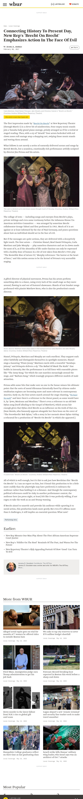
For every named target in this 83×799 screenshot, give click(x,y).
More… (20, 567)
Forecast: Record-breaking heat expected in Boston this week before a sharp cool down (61, 674)
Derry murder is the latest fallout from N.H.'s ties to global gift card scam (19, 714)
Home (5, 26)
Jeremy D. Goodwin (14, 47)
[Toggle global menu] (5, 4)
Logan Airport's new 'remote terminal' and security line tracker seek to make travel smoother (61, 714)
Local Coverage (14, 26)
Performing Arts (11, 519)
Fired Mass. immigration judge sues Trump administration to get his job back (20, 674)
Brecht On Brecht (42, 123)
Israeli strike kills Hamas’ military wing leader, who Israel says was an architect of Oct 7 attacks (60, 754)
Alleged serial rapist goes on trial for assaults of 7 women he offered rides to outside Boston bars (21, 634)
